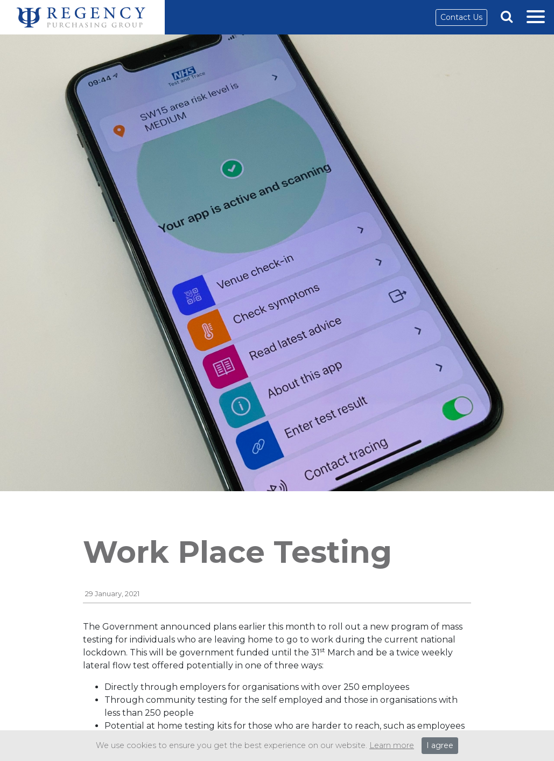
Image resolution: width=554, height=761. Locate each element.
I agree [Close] (439, 745)
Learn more (391, 745)
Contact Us (461, 17)
